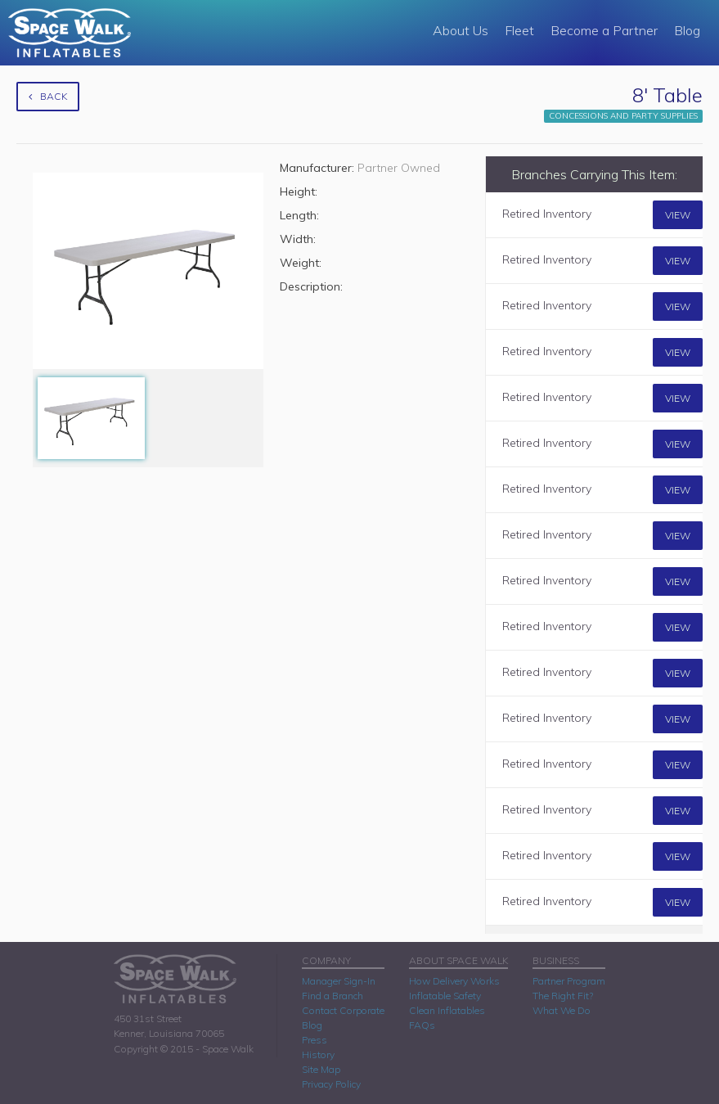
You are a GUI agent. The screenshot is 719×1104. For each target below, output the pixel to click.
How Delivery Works (454, 981)
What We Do (562, 1010)
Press (314, 1040)
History (318, 1054)
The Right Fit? (563, 995)
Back (48, 96)
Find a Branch (332, 995)
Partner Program (569, 981)
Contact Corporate (343, 1010)
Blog (687, 30)
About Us (460, 30)
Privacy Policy (331, 1084)
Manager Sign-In (338, 981)
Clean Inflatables (447, 1010)
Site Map (321, 1069)
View (677, 215)
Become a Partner (604, 30)
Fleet (519, 30)
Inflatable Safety (445, 995)
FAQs (422, 1025)
